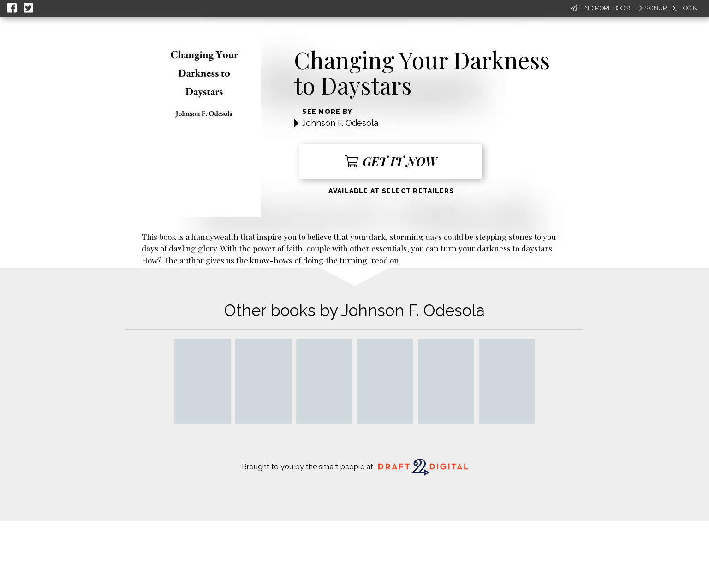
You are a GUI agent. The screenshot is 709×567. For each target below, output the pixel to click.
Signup (652, 8)
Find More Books (601, 8)
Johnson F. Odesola (340, 123)
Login (684, 8)
